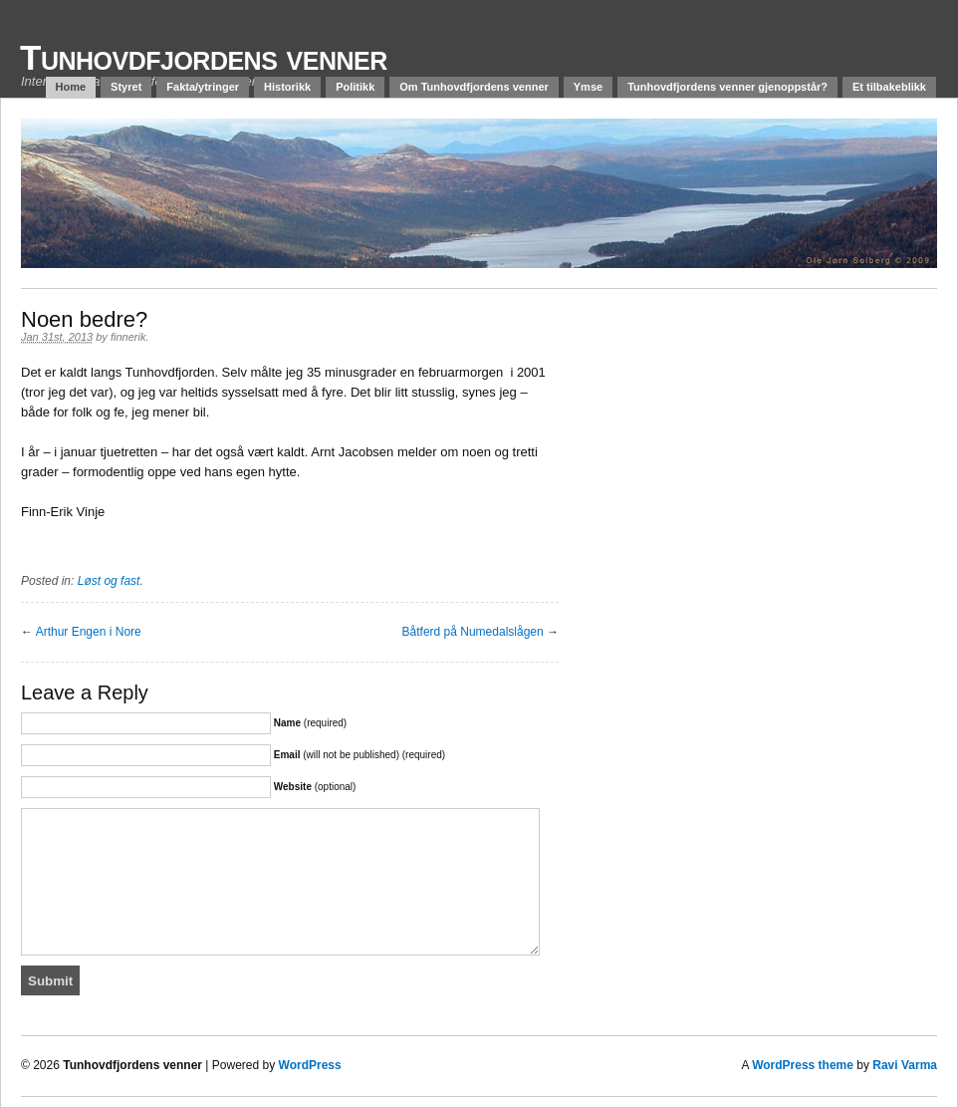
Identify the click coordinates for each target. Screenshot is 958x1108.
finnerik (128, 337)
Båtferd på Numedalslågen (473, 632)
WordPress (310, 1065)
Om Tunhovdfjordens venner (474, 87)
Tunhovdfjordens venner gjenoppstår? (727, 87)
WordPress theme (802, 1065)
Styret (126, 87)
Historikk (287, 87)
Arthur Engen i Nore (88, 632)
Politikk (355, 87)
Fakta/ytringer (202, 87)
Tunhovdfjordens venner (203, 57)
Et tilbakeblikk (889, 87)
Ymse (588, 87)
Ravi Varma (904, 1065)
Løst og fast (109, 581)
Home (71, 87)
